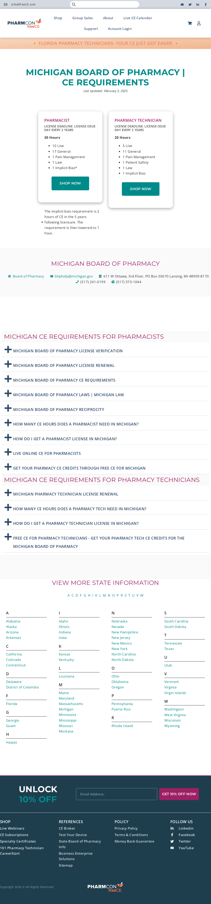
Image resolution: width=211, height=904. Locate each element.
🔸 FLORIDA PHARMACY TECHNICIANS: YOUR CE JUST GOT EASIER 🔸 (105, 43)
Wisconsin (172, 720)
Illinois (64, 626)
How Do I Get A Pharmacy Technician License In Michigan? (76, 523)
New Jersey (121, 637)
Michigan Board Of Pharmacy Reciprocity (58, 409)
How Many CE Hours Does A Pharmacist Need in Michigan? (76, 424)
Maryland (66, 698)
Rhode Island (122, 725)
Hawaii (11, 742)
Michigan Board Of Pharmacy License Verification (68, 351)
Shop (58, 18)
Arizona (12, 632)
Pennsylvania (122, 703)
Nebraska (119, 621)
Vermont (171, 681)
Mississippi (67, 720)
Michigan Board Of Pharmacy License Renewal (64, 365)
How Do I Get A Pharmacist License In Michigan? (65, 438)
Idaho (63, 621)
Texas (169, 648)
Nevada (118, 626)
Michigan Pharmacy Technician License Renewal (65, 494)
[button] (105, 349)
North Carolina (124, 654)
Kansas (64, 654)
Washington (174, 709)
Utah (168, 665)
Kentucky (66, 659)
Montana (66, 731)
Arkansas (13, 637)
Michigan (66, 709)
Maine (64, 692)
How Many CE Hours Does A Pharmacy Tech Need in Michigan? (79, 508)
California (14, 654)
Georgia (12, 720)
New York (120, 648)
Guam (11, 725)
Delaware (14, 681)
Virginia (170, 687)
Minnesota (67, 714)
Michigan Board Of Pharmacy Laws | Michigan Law (68, 394)
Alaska (11, 626)
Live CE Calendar (137, 18)
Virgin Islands (175, 692)
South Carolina (176, 621)
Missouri (66, 725)
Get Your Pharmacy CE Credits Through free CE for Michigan (79, 468)
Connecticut (16, 665)
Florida (11, 703)
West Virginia (175, 714)
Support (91, 28)
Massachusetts (71, 703)
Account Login (120, 28)
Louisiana (66, 676)
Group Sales (82, 18)
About (108, 18)
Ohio (115, 676)
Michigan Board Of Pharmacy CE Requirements (64, 380)
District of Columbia (22, 687)
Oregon (118, 687)
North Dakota (123, 659)
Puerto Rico (121, 709)
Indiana (65, 632)
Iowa (63, 637)
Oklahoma (120, 681)
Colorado (13, 659)
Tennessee (173, 643)
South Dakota (175, 626)
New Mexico (122, 643)
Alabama (13, 621)
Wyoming (172, 725)
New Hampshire (125, 632)
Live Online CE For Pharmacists (47, 453)
